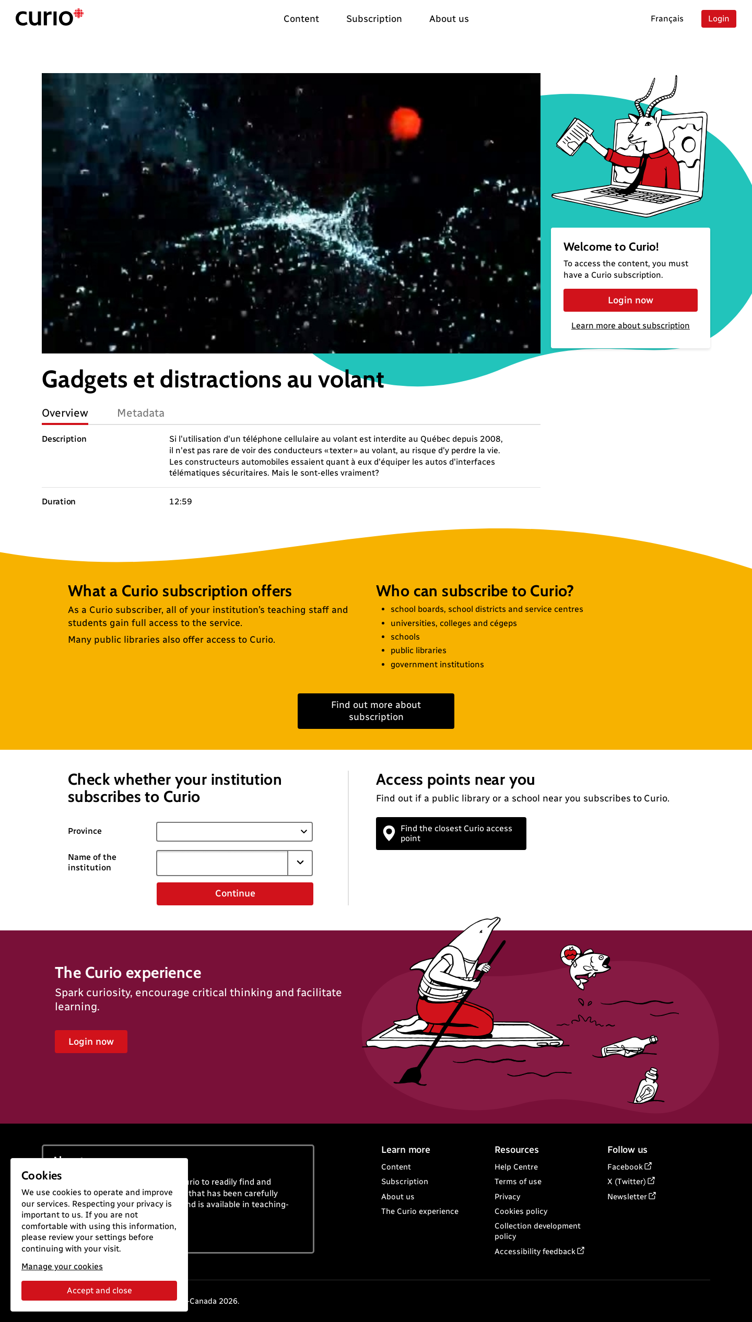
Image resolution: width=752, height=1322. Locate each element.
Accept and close (99, 1290)
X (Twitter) (626, 1181)
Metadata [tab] (140, 412)
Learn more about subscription (630, 325)
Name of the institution (92, 862)
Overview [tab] (65, 412)
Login (719, 18)
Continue (235, 893)
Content (396, 1167)
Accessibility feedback (535, 1251)
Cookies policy (521, 1211)
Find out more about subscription (376, 711)
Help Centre (516, 1167)
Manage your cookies (62, 1266)
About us (398, 1196)
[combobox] (222, 863)
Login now (630, 300)
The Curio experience (420, 1211)
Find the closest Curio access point (448, 833)
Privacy (507, 1196)
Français (667, 18)
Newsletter (627, 1196)
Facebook (625, 1167)
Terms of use (518, 1181)
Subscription (404, 1181)
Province (85, 831)
